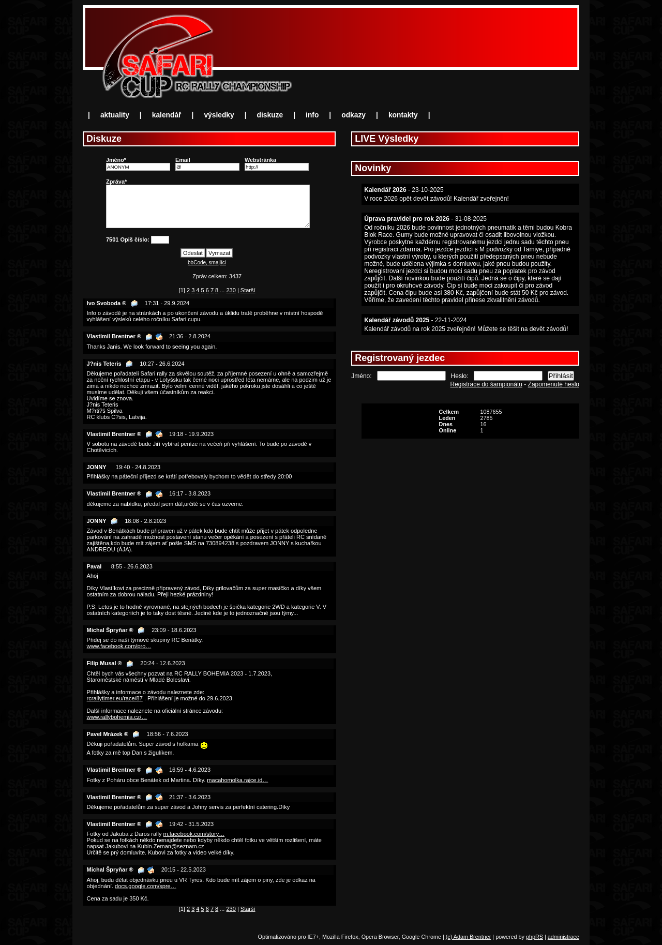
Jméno (115, 160)
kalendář (167, 115)
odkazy (353, 115)
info (312, 115)
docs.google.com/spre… (145, 886)
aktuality (114, 115)
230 (230, 290)
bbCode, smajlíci (207, 262)
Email (182, 160)
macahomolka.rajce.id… (237, 780)
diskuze (270, 115)
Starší (247, 290)
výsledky (219, 115)
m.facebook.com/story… (194, 834)
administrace (563, 937)
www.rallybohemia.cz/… (117, 717)
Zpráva (115, 181)
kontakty (403, 115)
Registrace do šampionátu (486, 384)
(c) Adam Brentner (468, 937)
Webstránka (260, 160)
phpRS (534, 937)
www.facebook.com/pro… (119, 646)
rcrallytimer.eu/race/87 (115, 698)
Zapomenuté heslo (553, 384)
